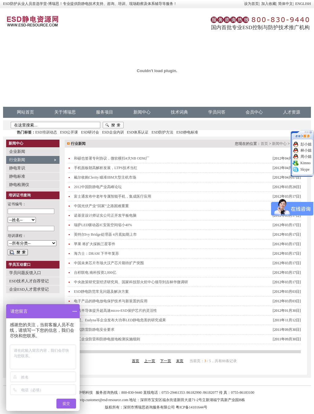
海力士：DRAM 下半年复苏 (96, 253)
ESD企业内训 (113, 132)
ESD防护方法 (162, 132)
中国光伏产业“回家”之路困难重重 (101, 206)
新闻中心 (142, 112)
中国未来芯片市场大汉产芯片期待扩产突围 (109, 263)
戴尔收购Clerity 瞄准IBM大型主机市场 (105, 177)
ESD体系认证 (138, 132)
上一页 (149, 361)
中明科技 (85, 392)
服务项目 (104, 112)
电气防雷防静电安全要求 (94, 329)
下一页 (165, 361)
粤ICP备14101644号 (191, 407)
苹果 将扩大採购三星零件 (94, 244)
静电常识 (17, 168)
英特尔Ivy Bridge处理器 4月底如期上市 (105, 234)
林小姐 (306, 150)
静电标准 (17, 176)
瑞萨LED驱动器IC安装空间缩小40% (103, 225)
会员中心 (254, 112)
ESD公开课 (69, 132)
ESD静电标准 (187, 132)
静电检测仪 (19, 184)
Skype (305, 169)
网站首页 (25, 112)
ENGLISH (303, 4)
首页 (264, 143)
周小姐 (306, 156)
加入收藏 (268, 4)
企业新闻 (17, 151)
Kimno (306, 163)
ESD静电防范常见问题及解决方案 (101, 291)
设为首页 (251, 4)
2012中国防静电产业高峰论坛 (98, 187)
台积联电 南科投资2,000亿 (95, 272)
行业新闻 (17, 159)
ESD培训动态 (46, 132)
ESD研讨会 (90, 132)
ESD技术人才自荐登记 (29, 281)
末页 (179, 361)
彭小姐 (306, 144)
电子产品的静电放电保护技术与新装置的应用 (110, 301)
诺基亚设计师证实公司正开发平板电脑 (105, 215)
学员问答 (216, 112)
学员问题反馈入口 (25, 272)
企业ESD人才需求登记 (29, 289)
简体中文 (285, 4)
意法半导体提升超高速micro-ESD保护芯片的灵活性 (115, 310)
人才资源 (291, 112)
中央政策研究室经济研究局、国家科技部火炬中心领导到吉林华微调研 (131, 282)
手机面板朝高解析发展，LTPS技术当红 (105, 168)
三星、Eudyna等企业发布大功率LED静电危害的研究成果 (120, 320)
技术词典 (179, 112)
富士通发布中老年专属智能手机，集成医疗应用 (112, 196)
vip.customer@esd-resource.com (104, 400)
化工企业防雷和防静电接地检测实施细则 (107, 339)
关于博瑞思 (65, 112)
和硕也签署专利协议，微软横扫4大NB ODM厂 (111, 158)
